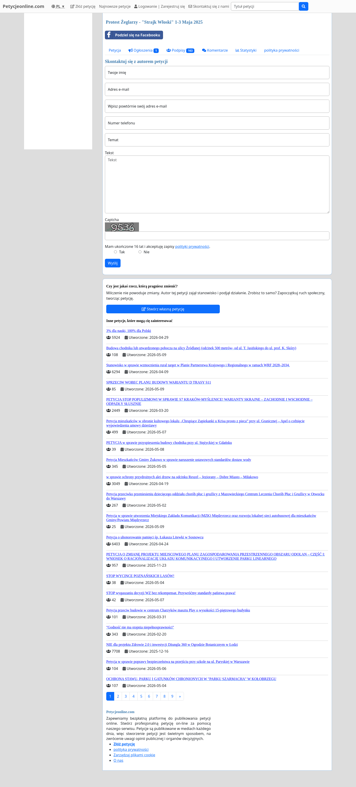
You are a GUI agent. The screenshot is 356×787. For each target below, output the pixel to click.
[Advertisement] (58, 81)
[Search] (265, 6)
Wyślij (113, 263)
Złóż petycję (82, 6)
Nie (146, 251)
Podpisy (180, 50)
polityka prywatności (281, 50)
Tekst (109, 152)
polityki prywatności (192, 246)
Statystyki (246, 50)
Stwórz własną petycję (163, 309)
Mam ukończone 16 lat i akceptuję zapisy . (157, 246)
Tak (122, 251)
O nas (118, 760)
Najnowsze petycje (115, 6)
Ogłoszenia (143, 50)
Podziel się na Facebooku (132, 35)
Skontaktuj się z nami (208, 6)
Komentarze (215, 50)
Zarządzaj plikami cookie (134, 754)
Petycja (115, 50)
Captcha (112, 219)
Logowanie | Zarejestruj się (159, 6)
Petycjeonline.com (23, 6)
